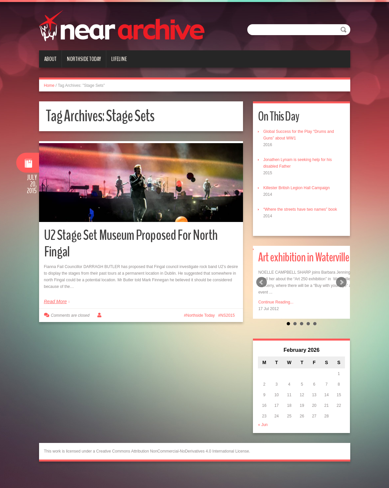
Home (49, 85)
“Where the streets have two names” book (300, 209)
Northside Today (84, 59)
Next (341, 282)
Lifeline (119, 59)
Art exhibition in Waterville (305, 257)
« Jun (262, 424)
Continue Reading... (275, 302)
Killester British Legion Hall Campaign (296, 188)
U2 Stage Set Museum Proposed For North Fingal (131, 243)
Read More (55, 301)
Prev (261, 282)
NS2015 (227, 315)
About (50, 59)
